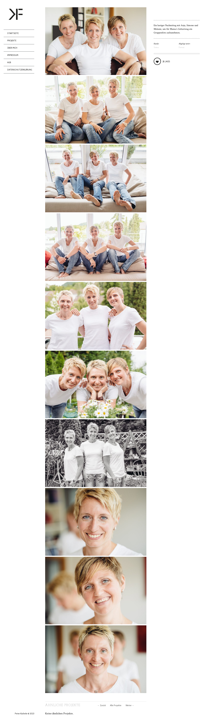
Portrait (181, 47)
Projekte (11, 40)
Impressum (12, 55)
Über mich (12, 48)
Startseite (13, 33)
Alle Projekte (115, 705)
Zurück (102, 705)
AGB (9, 62)
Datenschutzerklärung (19, 69)
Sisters (156, 47)
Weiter (130, 705)
